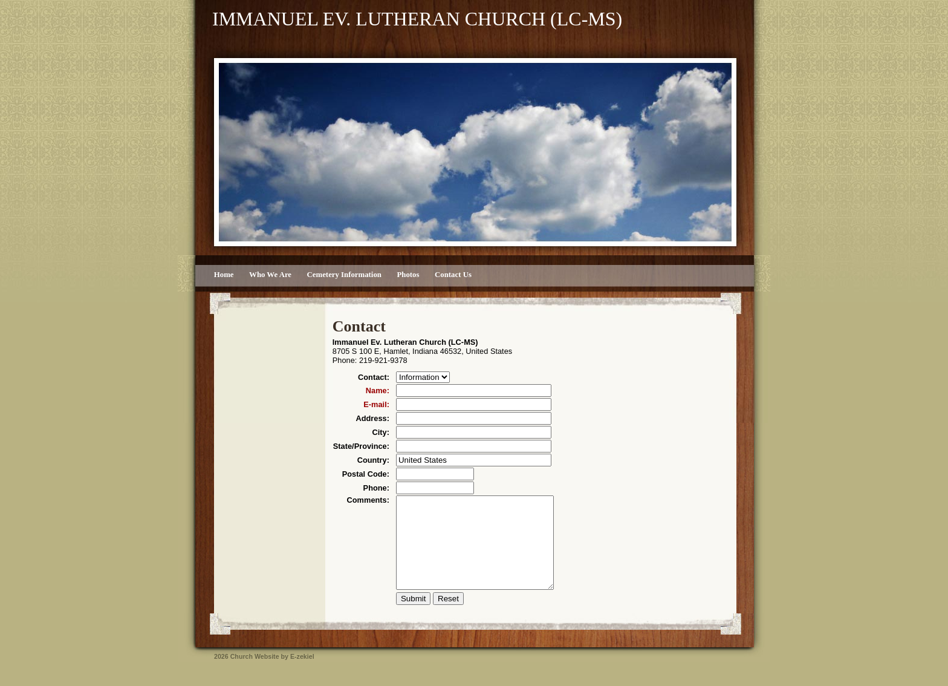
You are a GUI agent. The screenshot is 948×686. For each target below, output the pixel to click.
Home (224, 274)
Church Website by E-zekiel (272, 674)
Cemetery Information (344, 274)
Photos (408, 274)
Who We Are (270, 274)
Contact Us (453, 274)
